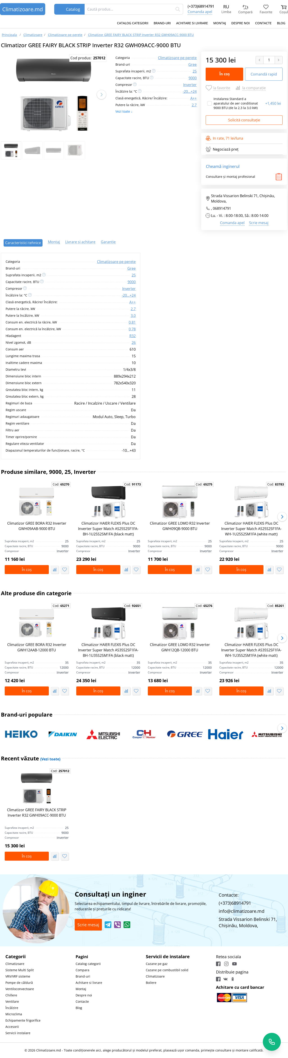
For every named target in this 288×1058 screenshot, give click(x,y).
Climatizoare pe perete (177, 57)
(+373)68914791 (201, 6)
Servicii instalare (17, 1033)
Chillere (11, 995)
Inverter (190, 84)
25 (195, 71)
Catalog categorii (132, 23)
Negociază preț (222, 149)
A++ (193, 98)
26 (134, 342)
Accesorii (12, 1027)
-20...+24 (190, 91)
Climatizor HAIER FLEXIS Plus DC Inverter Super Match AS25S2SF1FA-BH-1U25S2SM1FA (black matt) (108, 529)
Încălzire (11, 1008)
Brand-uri (162, 23)
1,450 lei (273, 103)
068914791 (222, 208)
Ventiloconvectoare (19, 989)
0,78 (132, 329)
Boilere (151, 982)
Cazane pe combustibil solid (167, 970)
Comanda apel (200, 11)
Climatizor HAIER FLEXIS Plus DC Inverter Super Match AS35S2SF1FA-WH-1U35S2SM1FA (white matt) (251, 650)
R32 (132, 335)
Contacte (263, 23)
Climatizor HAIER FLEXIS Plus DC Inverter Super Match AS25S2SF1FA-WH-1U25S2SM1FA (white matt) (251, 529)
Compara (82, 970)
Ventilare (12, 1001)
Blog (281, 23)
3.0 (133, 315)
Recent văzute (30, 758)
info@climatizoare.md (241, 911)
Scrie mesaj (258, 222)
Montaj (219, 23)
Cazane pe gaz (157, 964)
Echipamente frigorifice (22, 1020)
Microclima (13, 1014)
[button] (101, 94)
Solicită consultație (244, 120)
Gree (192, 64)
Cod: (61, 484)
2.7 (194, 104)
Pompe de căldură (19, 982)
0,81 (132, 322)
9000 (193, 78)
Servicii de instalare (168, 956)
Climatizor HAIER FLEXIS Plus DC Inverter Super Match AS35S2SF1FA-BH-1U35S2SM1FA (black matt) (108, 650)
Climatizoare (14, 964)
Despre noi (240, 23)
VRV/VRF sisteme (17, 976)
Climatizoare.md (22, 9)
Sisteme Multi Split (19, 970)
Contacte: (228, 895)
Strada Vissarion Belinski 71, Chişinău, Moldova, (240, 198)
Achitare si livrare (192, 23)
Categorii (15, 956)
